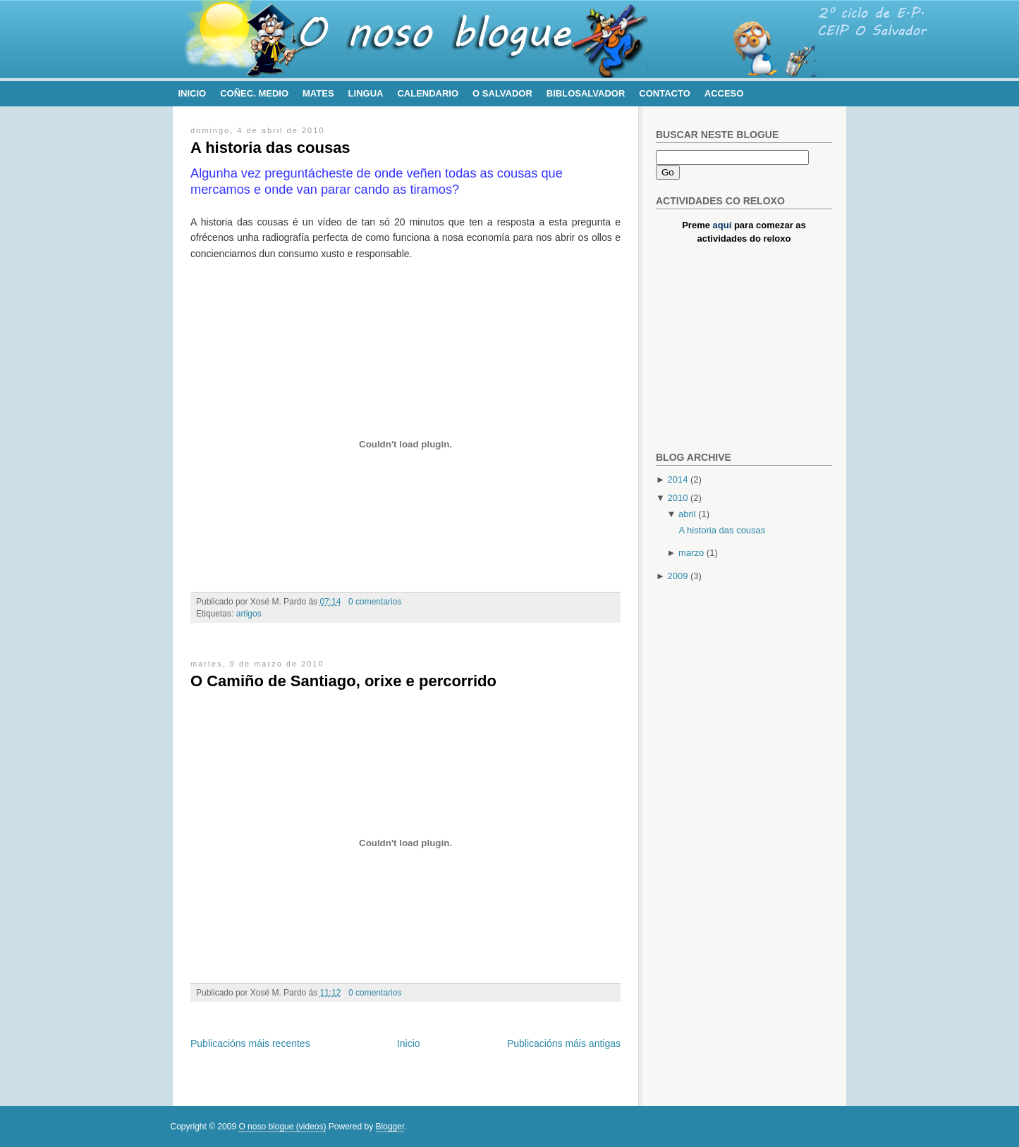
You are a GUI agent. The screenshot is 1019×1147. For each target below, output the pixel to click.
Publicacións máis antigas (564, 1043)
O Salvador (502, 93)
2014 (677, 479)
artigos (249, 614)
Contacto (664, 93)
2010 (677, 497)
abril (687, 514)
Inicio (192, 93)
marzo (691, 552)
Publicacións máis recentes (250, 1043)
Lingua (366, 93)
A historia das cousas (270, 147)
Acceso (724, 93)
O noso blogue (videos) (282, 1127)
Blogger (390, 1127)
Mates (318, 93)
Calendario (427, 93)
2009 (677, 576)
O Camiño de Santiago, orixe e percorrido (343, 681)
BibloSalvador (586, 93)
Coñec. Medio (254, 93)
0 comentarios (374, 602)
